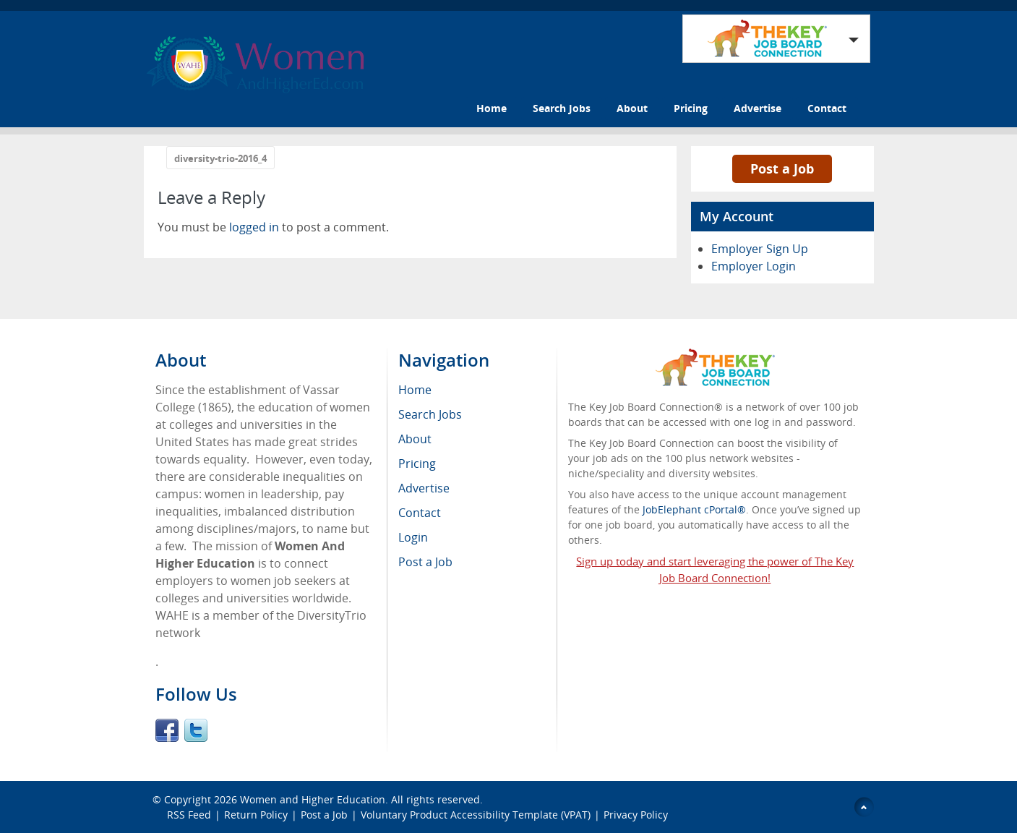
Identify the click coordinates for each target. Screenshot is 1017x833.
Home (491, 108)
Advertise (757, 108)
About (632, 108)
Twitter (195, 730)
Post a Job (782, 168)
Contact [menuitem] (419, 513)
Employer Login (753, 266)
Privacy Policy (637, 814)
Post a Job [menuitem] (425, 562)
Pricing (691, 108)
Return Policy (256, 814)
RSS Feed (189, 814)
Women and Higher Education (312, 799)
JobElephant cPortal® (694, 509)
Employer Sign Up (759, 249)
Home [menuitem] (415, 390)
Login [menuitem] (413, 537)
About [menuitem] (415, 439)
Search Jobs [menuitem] (430, 414)
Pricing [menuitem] (417, 463)
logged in (254, 227)
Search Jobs (562, 108)
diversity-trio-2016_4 (220, 158)
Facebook (167, 730)
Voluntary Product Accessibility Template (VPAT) (476, 814)
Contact (826, 108)
